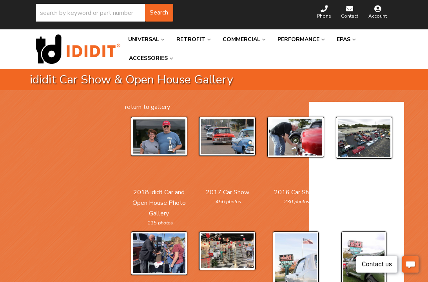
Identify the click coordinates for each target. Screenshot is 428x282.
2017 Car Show (227, 192)
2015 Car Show (364, 192)
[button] (104, 13)
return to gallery (147, 107)
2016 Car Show (295, 192)
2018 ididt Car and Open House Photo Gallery (159, 203)
